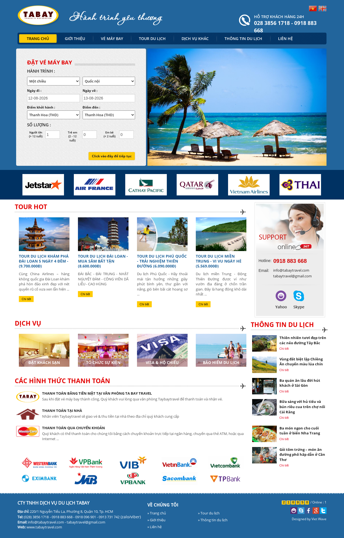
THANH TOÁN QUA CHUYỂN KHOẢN (73, 427)
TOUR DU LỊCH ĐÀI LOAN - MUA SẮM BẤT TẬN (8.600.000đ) (103, 261)
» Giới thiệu (156, 519)
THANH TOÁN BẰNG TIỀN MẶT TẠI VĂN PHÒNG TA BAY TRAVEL (97, 393)
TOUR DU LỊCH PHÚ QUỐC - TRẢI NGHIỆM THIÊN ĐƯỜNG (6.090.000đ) (162, 261)
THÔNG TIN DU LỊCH (243, 38)
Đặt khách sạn (44, 362)
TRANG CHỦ (38, 38)
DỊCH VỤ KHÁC (195, 38)
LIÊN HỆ (285, 38)
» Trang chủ (156, 513)
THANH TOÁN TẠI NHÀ (62, 410)
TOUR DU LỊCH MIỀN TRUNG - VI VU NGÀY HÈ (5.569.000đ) (218, 261)
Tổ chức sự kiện (103, 362)
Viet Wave (318, 519)
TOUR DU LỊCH (152, 38)
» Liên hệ (154, 526)
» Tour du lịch (209, 513)
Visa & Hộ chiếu (162, 362)
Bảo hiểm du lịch (221, 362)
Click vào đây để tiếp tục (112, 156)
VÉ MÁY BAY (112, 38)
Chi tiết (26, 299)
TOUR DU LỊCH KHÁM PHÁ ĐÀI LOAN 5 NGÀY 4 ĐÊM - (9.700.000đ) (44, 261)
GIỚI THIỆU (75, 38)
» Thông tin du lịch (213, 519)
